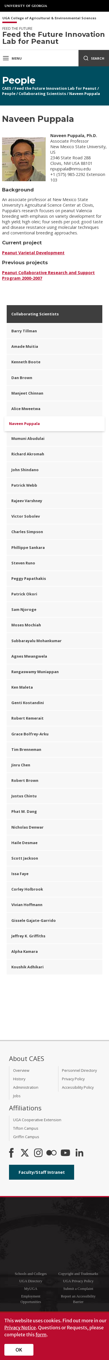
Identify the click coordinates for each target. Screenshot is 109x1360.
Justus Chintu (24, 796)
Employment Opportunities (31, 1299)
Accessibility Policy (78, 1087)
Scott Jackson (24, 858)
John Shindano (25, 469)
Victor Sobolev (25, 516)
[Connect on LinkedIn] (79, 1153)
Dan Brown (21, 377)
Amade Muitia (24, 346)
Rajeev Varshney (26, 500)
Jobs (17, 1095)
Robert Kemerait (27, 718)
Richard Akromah (27, 454)
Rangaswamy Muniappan (35, 671)
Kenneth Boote (25, 361)
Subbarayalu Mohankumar (36, 640)
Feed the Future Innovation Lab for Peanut (56, 88)
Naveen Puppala (84, 93)
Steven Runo (23, 563)
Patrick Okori (24, 594)
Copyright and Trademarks (78, 1274)
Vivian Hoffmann (26, 904)
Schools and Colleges (31, 1274)
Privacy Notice (20, 1327)
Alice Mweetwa (25, 408)
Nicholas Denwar (27, 827)
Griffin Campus (26, 1136)
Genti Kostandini (27, 702)
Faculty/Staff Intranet (42, 1172)
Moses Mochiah (26, 625)
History (19, 1078)
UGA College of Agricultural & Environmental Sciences (49, 18)
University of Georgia (26, 6)
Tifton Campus (25, 1128)
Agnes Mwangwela (29, 656)
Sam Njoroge (23, 609)
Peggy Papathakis (28, 578)
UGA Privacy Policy (78, 1281)
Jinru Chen (20, 765)
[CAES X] (25, 1153)
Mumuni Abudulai (27, 438)
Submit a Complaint (78, 1289)
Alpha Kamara (24, 951)
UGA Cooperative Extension (37, 1119)
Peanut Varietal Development (33, 252)
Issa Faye (19, 873)
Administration (25, 1087)
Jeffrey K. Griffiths (28, 936)
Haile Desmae (24, 842)
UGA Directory (30, 1281)
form (41, 1334)
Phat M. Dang (24, 811)
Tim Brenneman (26, 749)
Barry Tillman (24, 330)
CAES (6, 88)
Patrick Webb (24, 485)
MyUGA (30, 1289)
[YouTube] (65, 1153)
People (8, 93)
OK (19, 1350)
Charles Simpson (27, 531)
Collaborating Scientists (42, 93)
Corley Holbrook (27, 889)
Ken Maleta (22, 687)
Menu (12, 58)
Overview (21, 1070)
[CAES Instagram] (38, 1153)
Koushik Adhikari (27, 967)
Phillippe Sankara (28, 547)
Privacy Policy (73, 1078)
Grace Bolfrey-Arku (30, 734)
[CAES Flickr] (51, 1153)
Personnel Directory (79, 1070)
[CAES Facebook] (11, 1153)
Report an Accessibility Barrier (78, 1299)
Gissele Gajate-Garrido (33, 920)
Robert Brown (24, 780)
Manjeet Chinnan (27, 393)
